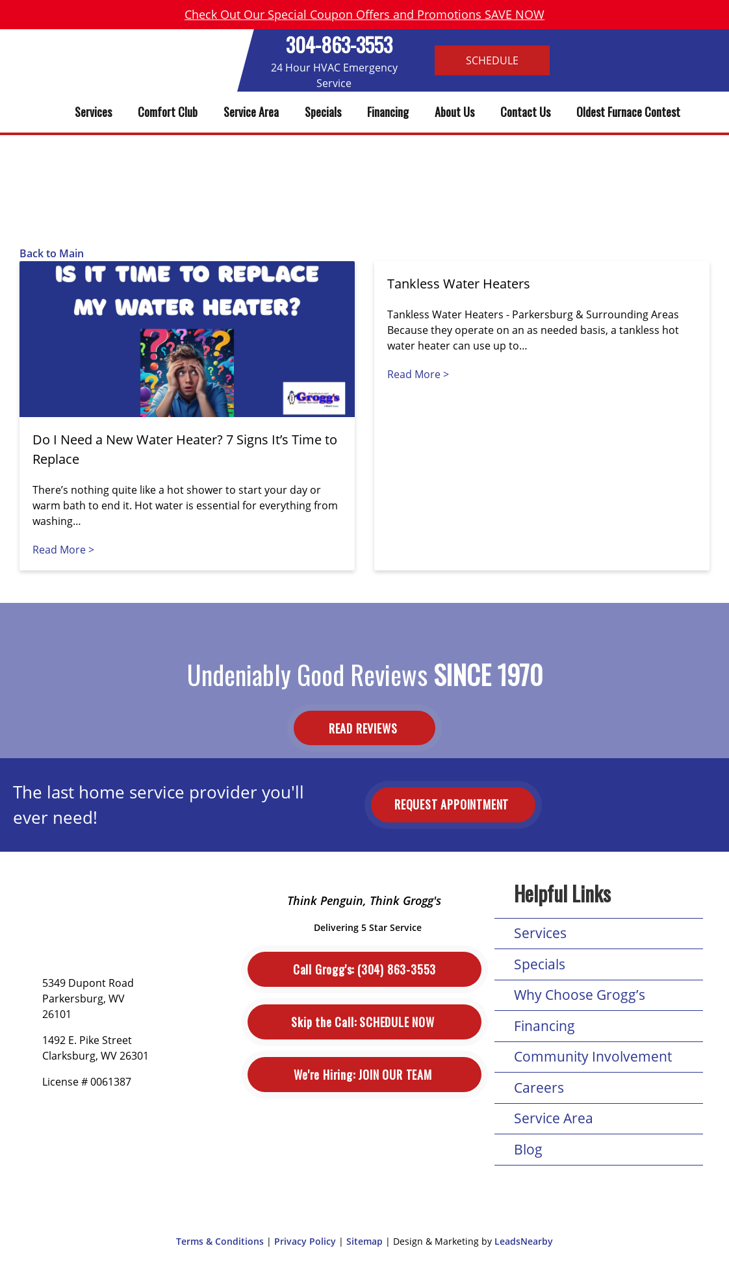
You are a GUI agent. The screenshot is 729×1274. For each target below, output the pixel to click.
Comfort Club (168, 111)
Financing (388, 111)
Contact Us (525, 111)
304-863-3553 (339, 44)
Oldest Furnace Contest (628, 111)
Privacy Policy (305, 1241)
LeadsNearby (523, 1241)
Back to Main (51, 253)
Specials (323, 111)
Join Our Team (364, 1075)
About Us (454, 111)
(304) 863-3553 (364, 969)
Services (93, 111)
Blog (528, 1149)
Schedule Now (364, 1022)
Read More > (63, 549)
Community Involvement (593, 1056)
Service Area (251, 111)
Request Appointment (453, 804)
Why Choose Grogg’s (579, 995)
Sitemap (364, 1241)
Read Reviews (364, 728)
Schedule (492, 60)
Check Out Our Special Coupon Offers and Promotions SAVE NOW (364, 14)
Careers (539, 1087)
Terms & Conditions (220, 1241)
